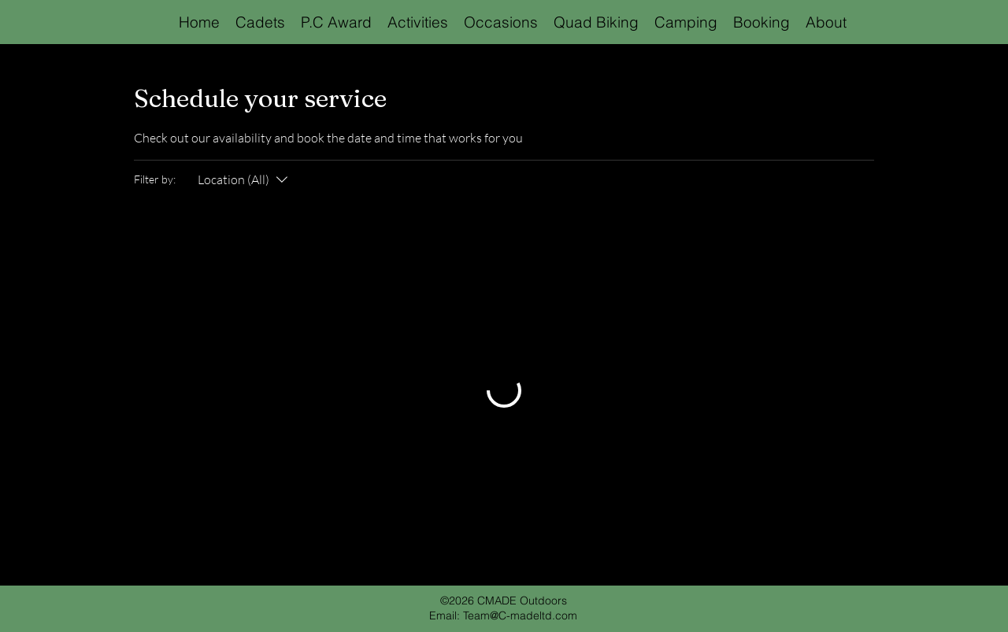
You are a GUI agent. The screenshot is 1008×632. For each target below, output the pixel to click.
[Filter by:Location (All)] (244, 179)
